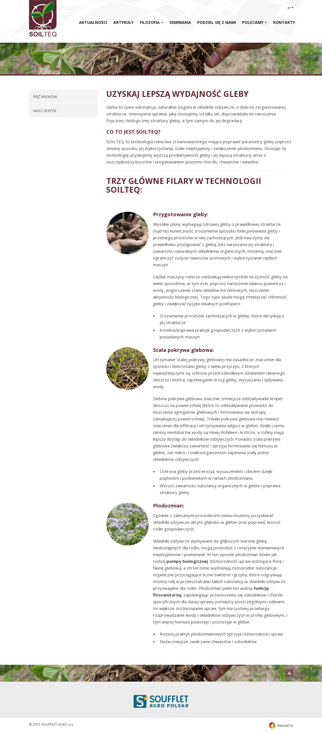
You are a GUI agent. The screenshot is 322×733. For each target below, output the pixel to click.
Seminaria (180, 22)
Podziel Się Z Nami (216, 22)
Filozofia (150, 22)
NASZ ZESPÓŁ (45, 110)
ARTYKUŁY (123, 22)
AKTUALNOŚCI (93, 22)
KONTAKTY (284, 22)
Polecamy (253, 22)
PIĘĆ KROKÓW (45, 96)
